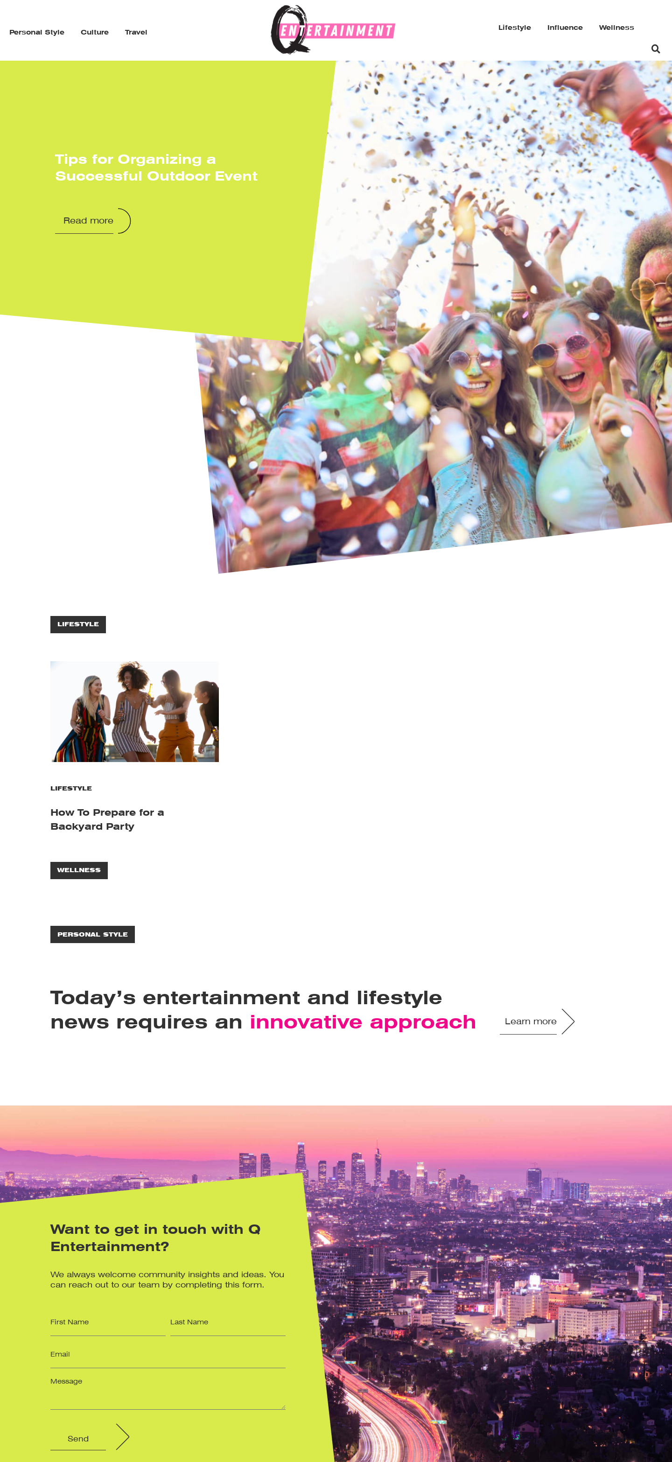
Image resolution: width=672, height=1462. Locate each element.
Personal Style (36, 32)
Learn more (531, 1022)
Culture (95, 32)
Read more (88, 221)
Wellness (616, 28)
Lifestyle (514, 28)
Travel (136, 32)
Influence (565, 28)
